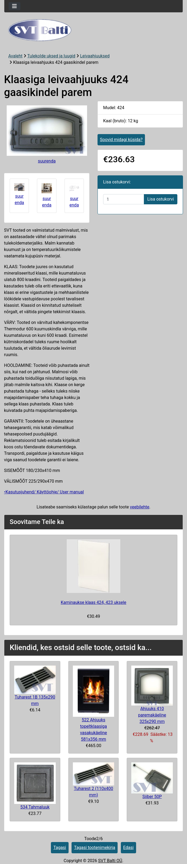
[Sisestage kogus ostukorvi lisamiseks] (123, 199)
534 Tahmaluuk (35, 807)
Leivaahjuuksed (95, 55)
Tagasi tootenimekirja (94, 847)
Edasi (128, 847)
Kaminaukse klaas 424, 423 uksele (93, 602)
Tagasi (59, 847)
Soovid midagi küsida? (121, 139)
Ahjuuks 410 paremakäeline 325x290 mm (152, 715)
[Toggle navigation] (14, 6)
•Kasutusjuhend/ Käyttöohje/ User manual (44, 491)
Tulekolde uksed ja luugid (51, 55)
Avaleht (15, 55)
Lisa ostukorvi (160, 199)
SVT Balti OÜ (110, 860)
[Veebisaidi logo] (93, 30)
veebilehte (139, 506)
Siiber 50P (152, 796)
